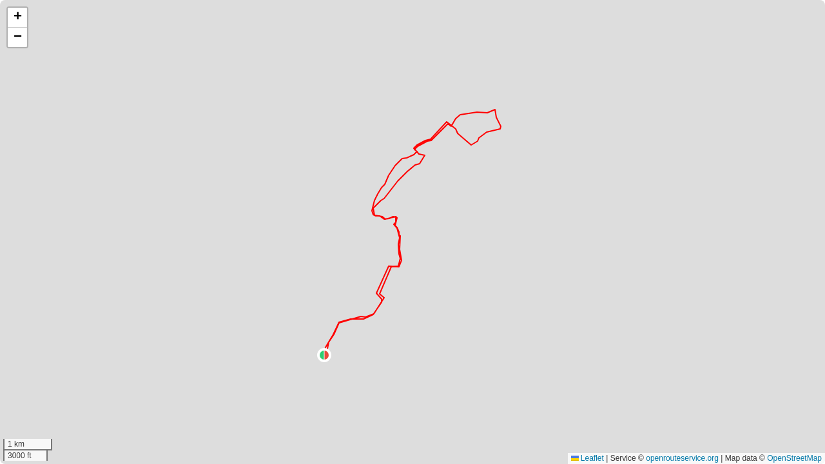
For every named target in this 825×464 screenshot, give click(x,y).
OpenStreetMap (794, 458)
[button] (324, 355)
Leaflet (587, 458)
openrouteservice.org (682, 458)
